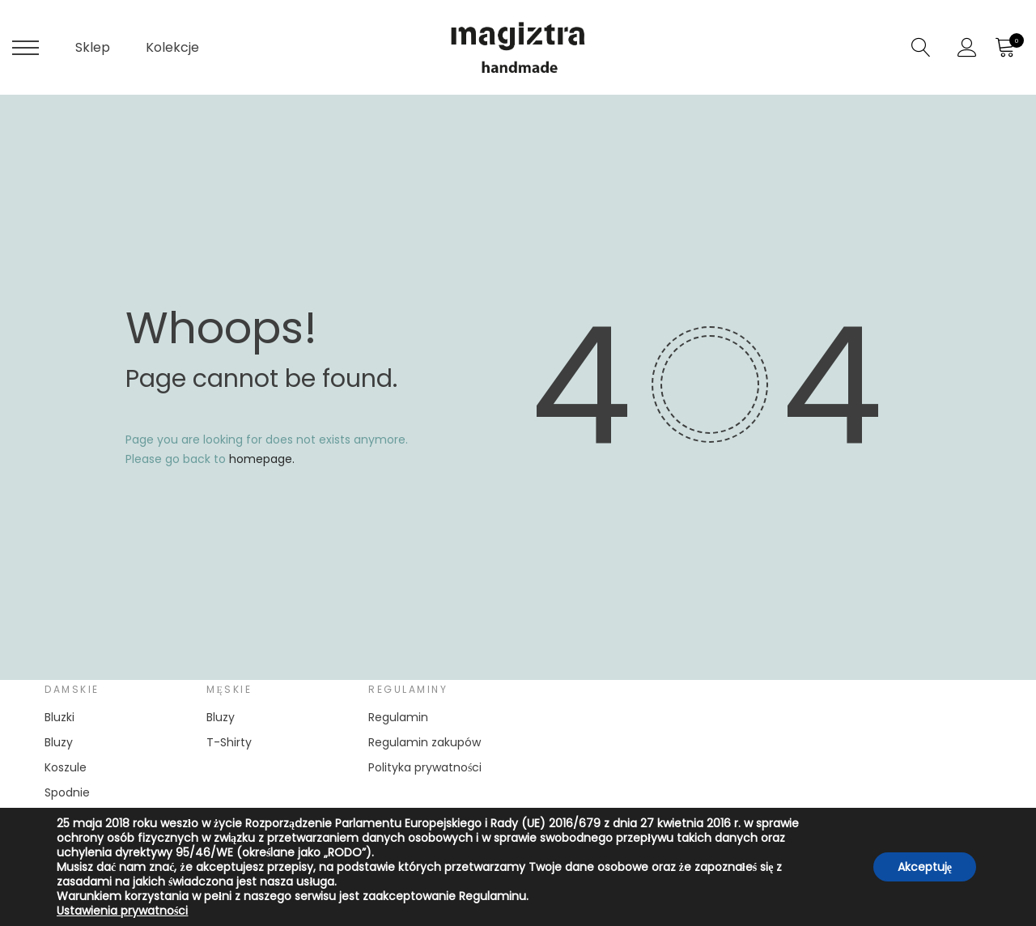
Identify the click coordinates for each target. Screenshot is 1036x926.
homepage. (262, 459)
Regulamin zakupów (424, 742)
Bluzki (59, 717)
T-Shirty (229, 742)
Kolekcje (172, 47)
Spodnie (67, 792)
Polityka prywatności (425, 767)
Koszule (66, 767)
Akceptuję (925, 867)
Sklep (92, 47)
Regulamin (398, 717)
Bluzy (59, 742)
